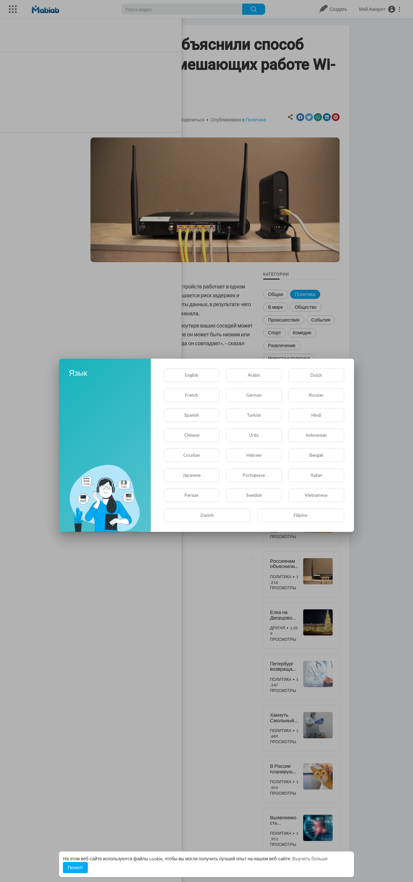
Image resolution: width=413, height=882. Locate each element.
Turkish (254, 415)
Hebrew (254, 455)
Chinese (191, 435)
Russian (316, 395)
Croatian (191, 455)
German (254, 395)
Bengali (316, 455)
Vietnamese (316, 495)
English (191, 375)
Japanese (192, 475)
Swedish (254, 495)
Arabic (254, 375)
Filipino (300, 515)
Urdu (254, 435)
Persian (192, 495)
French (191, 395)
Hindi (316, 415)
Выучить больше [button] (310, 858)
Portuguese (254, 475)
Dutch (316, 375)
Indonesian (316, 435)
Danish (207, 515)
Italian (316, 475)
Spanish (191, 415)
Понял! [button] (75, 867)
